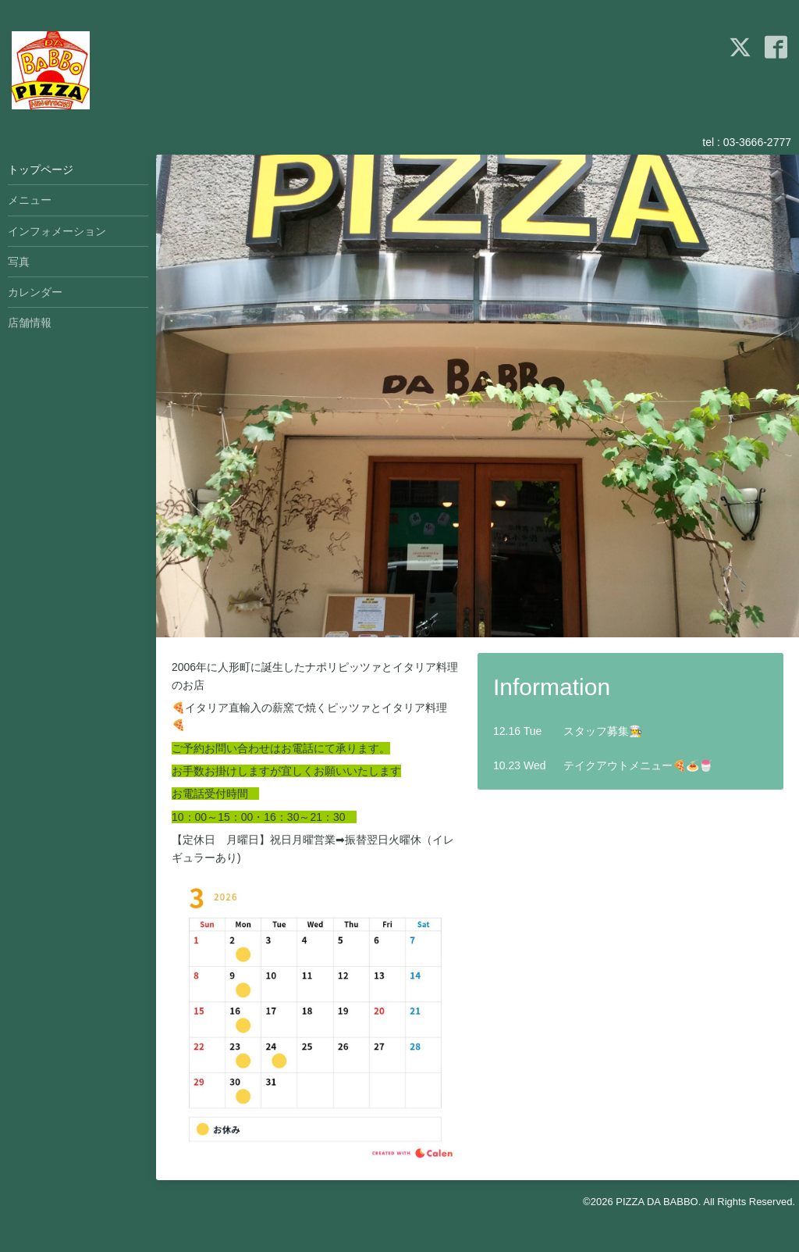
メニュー (29, 200)
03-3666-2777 (757, 142)
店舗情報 (29, 322)
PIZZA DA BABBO (657, 1201)
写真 (19, 261)
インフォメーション (57, 231)
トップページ (40, 169)
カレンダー (35, 292)
